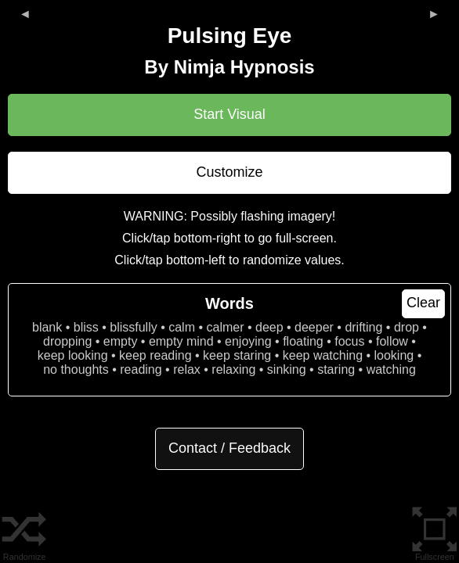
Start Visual (229, 114)
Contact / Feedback (229, 448)
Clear (423, 302)
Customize (229, 172)
